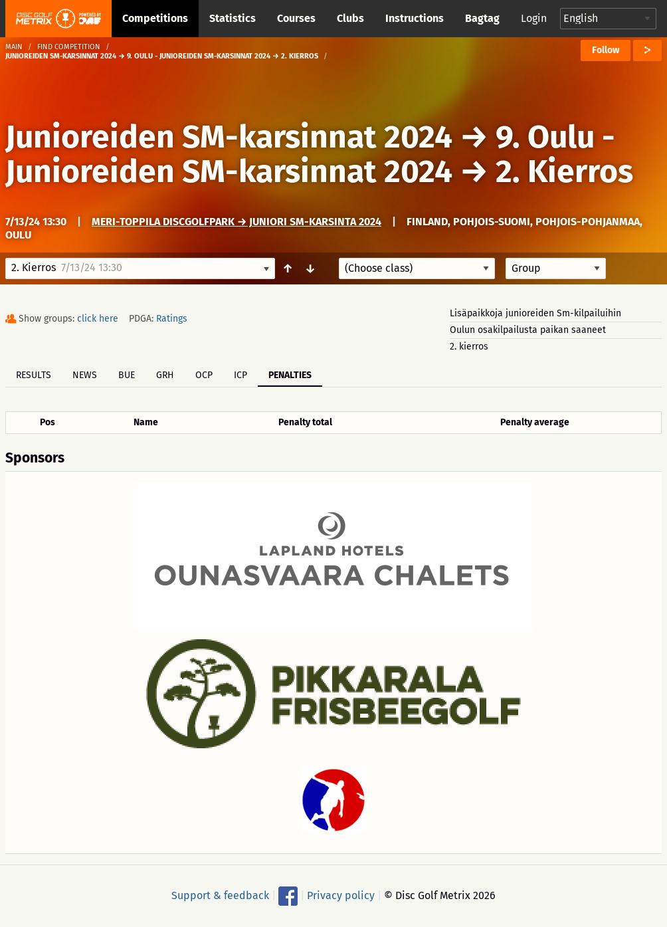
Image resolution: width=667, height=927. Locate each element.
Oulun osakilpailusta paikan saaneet (528, 330)
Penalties (290, 375)
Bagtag (482, 18)
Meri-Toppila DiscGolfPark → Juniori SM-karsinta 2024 (236, 221)
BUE (126, 375)
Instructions (414, 18)
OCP (204, 375)
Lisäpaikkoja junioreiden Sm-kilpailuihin (535, 313)
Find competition (68, 47)
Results (33, 375)
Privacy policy (341, 895)
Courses (296, 18)
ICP (240, 375)
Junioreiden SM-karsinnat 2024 (228, 137)
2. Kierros (564, 171)
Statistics (232, 18)
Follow (605, 50)
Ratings (171, 318)
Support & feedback (220, 895)
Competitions (155, 18)
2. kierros (469, 346)
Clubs (350, 18)
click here (97, 318)
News (84, 375)
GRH (165, 375)
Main (14, 47)
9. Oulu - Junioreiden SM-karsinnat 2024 (310, 154)
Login (534, 18)
